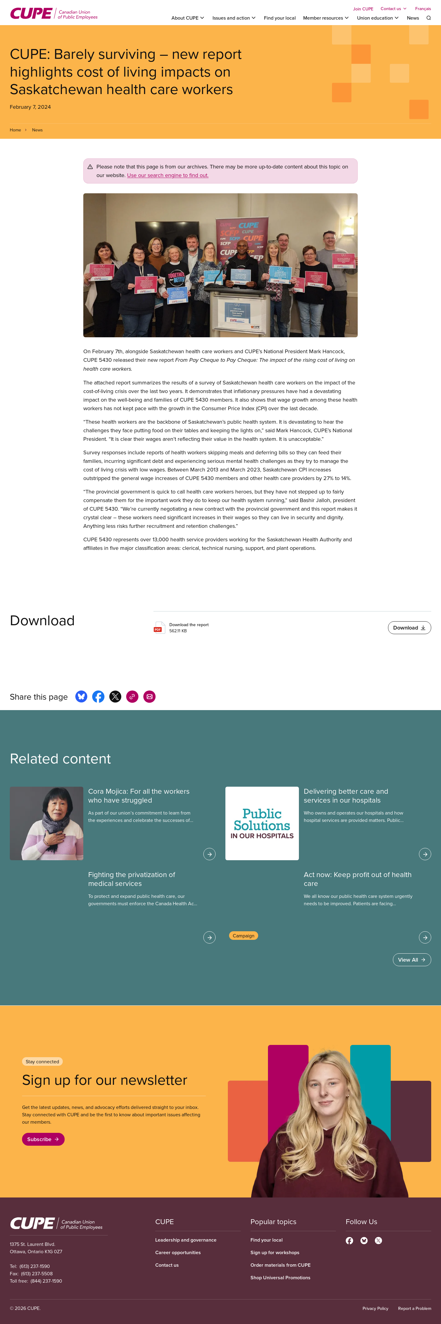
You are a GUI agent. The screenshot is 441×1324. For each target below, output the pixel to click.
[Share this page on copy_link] (132, 697)
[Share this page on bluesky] (81, 697)
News (413, 17)
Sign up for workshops (275, 1252)
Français (423, 9)
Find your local (280, 17)
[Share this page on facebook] (98, 697)
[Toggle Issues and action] (235, 18)
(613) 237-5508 (37, 1273)
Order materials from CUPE (281, 1265)
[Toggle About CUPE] (188, 18)
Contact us (167, 1265)
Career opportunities (178, 1252)
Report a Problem (414, 1308)
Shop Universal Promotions (281, 1277)
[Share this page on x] (115, 697)
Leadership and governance (186, 1239)
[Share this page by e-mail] (149, 697)
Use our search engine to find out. (168, 175)
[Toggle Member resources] (326, 18)
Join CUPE (363, 9)
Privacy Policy (375, 1308)
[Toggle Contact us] (394, 9)
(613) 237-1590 (35, 1266)
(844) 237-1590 (46, 1280)
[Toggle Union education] (378, 18)
